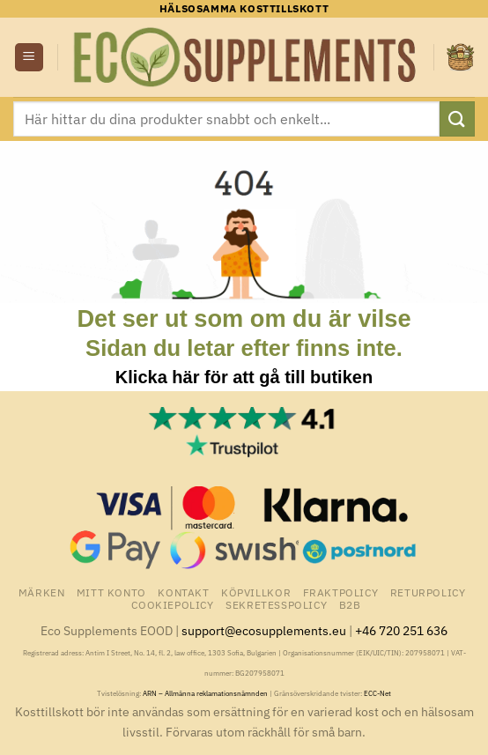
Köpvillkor (256, 592)
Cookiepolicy (172, 604)
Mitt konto (111, 592)
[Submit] (457, 118)
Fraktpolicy (341, 592)
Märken (41, 592)
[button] (29, 57)
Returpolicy (428, 592)
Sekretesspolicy (276, 604)
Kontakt (183, 592)
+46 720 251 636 (401, 630)
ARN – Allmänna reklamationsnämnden (205, 693)
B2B (350, 604)
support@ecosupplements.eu (263, 630)
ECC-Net (377, 693)
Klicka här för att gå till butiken (244, 377)
